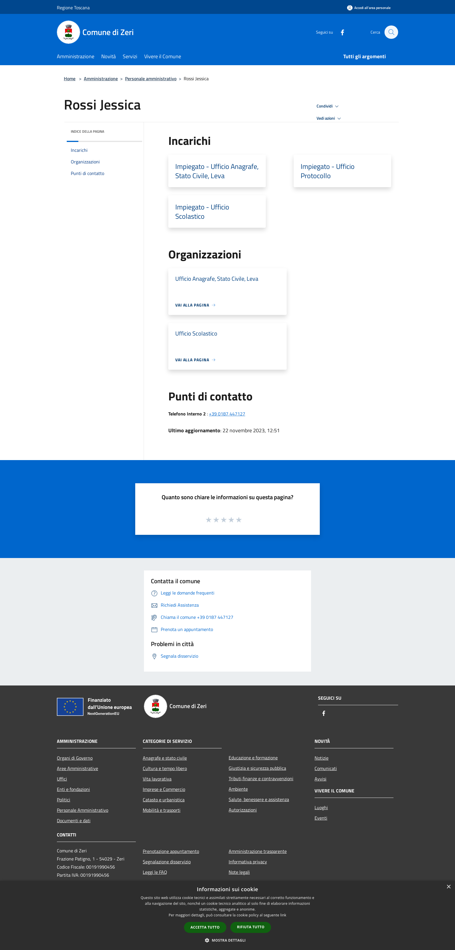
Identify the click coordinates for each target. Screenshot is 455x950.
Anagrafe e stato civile (165, 757)
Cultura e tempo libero (165, 768)
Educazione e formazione (253, 757)
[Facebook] (339, 32)
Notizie (321, 757)
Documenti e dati (74, 820)
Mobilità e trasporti (161, 810)
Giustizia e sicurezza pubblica (257, 768)
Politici (63, 799)
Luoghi (321, 807)
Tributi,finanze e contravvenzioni (261, 778)
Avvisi (320, 778)
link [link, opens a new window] (283, 915)
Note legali (239, 872)
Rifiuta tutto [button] (251, 927)
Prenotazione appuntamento (171, 851)
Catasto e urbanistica (164, 799)
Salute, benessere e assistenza (259, 799)
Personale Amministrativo (82, 810)
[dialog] (227, 915)
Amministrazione (101, 78)
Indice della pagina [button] (87, 131)
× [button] (448, 887)
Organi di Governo (75, 757)
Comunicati (326, 768)
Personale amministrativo (150, 78)
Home (69, 78)
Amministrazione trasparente (258, 851)
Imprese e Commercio (164, 789)
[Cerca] (391, 32)
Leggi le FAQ (155, 872)
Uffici (62, 778)
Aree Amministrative (77, 768)
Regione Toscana (73, 7)
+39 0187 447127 (227, 413)
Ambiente (238, 788)
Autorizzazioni (243, 809)
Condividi (328, 106)
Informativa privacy (248, 861)
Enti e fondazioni (73, 789)
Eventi (321, 817)
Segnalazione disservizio (167, 861)
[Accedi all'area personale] (369, 7)
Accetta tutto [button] (205, 927)
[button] (227, 940)
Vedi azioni (330, 118)
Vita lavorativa (157, 778)
